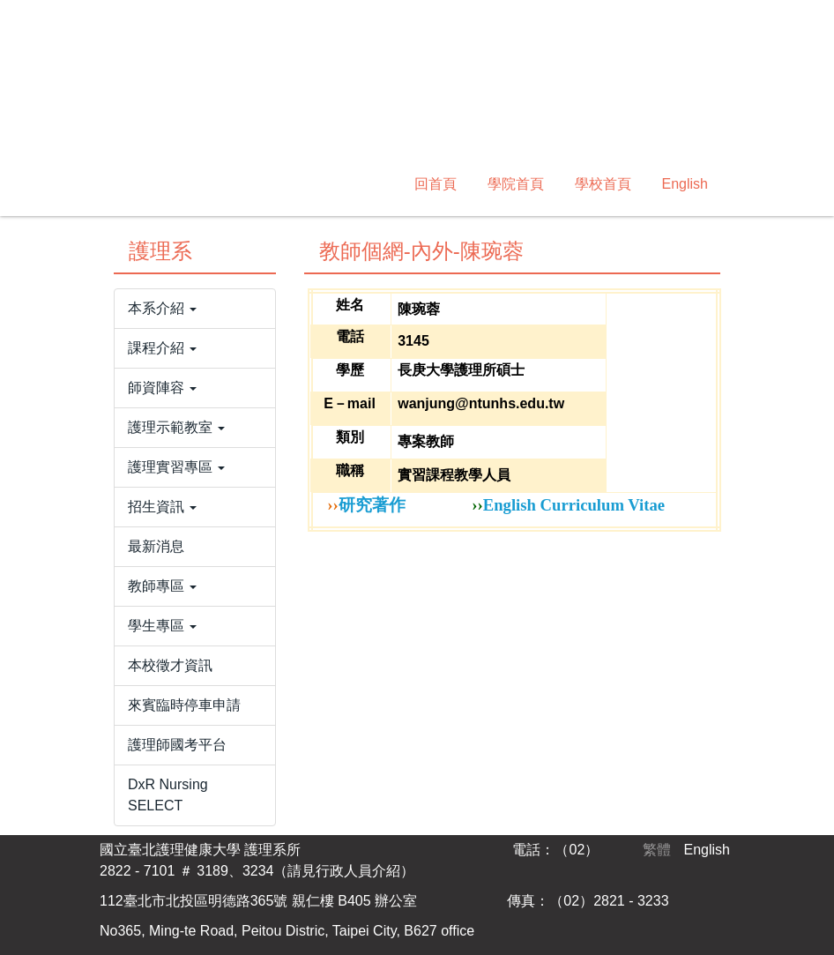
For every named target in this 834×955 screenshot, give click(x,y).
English (685, 183)
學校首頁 (603, 183)
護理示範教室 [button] (176, 427)
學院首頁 (516, 183)
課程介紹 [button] (162, 347)
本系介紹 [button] (162, 308)
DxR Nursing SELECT (168, 795)
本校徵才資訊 (170, 665)
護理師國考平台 (177, 744)
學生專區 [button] (162, 625)
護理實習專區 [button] (176, 466)
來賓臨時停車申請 (184, 705)
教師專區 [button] (162, 585)
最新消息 (156, 546)
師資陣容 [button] (162, 387)
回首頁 (435, 183)
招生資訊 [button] (162, 506)
